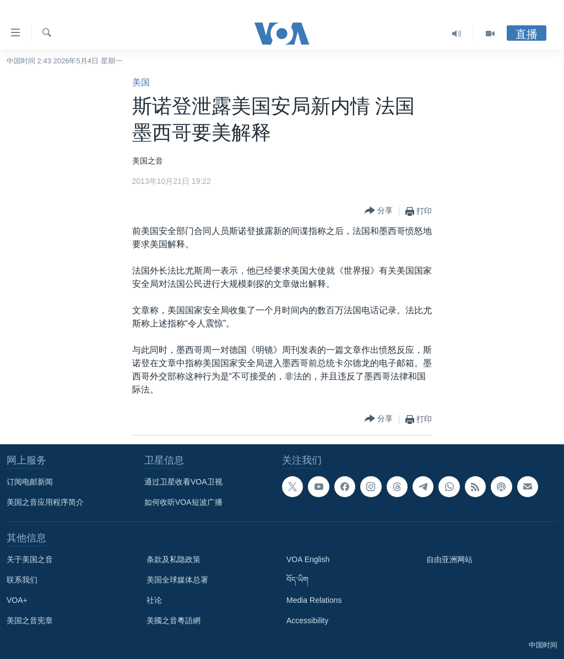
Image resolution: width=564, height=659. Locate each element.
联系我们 (22, 579)
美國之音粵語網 (173, 620)
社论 (154, 600)
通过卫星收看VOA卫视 (183, 481)
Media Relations (313, 600)
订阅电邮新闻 (30, 481)
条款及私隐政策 (173, 559)
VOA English (308, 559)
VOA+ (17, 600)
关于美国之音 (30, 559)
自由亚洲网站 (449, 559)
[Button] (379, 211)
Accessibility (307, 620)
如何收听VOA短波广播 (183, 502)
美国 (141, 82)
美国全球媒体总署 (177, 579)
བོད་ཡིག (297, 579)
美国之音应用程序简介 (45, 502)
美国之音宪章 (30, 620)
